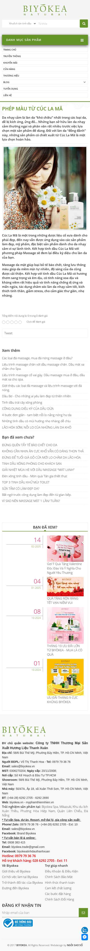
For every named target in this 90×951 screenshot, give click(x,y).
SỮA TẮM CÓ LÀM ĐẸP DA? (20, 488)
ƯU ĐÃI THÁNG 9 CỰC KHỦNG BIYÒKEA (62, 700)
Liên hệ (7, 95)
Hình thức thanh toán (60, 882)
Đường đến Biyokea (15, 888)
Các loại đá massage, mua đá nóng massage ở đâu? (37, 358)
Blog (6, 82)
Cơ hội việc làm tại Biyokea (20, 877)
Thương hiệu (11, 75)
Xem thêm (11, 350)
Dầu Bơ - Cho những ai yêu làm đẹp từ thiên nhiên (36, 396)
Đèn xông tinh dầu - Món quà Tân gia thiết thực (34, 476)
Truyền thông (12, 56)
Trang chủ (9, 49)
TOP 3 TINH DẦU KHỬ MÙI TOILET (26, 482)
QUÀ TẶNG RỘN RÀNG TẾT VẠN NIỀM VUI (62, 600)
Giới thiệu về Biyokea (16, 871)
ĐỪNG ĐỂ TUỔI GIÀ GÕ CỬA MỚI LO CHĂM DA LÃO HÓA (41, 457)
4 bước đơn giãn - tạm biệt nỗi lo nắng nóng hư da (36, 415)
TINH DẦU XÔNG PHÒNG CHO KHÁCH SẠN (32, 463)
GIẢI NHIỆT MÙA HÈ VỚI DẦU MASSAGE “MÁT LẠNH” (38, 470)
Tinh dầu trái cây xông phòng (22, 402)
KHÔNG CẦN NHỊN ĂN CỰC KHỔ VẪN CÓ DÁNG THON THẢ (43, 451)
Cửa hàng (9, 69)
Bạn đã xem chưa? (18, 437)
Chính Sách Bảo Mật (59, 877)
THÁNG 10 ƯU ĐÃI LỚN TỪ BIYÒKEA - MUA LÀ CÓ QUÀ (64, 650)
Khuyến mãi (10, 62)
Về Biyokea (10, 865)
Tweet (8, 333)
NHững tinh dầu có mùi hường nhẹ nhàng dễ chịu (36, 421)
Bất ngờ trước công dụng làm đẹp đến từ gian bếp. (37, 495)
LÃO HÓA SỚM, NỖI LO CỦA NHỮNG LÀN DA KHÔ (36, 427)
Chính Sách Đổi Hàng (59, 899)
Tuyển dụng (10, 88)
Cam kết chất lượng (58, 888)
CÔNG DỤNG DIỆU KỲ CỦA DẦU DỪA (28, 408)
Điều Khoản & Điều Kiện (61, 871)
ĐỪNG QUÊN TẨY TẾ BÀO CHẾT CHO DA (29, 445)
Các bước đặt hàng (58, 894)
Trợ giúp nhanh (56, 865)
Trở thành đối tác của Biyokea (22, 882)
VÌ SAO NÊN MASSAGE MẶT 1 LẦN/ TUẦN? (31, 501)
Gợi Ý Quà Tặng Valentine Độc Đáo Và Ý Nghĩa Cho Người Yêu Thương (64, 568)
